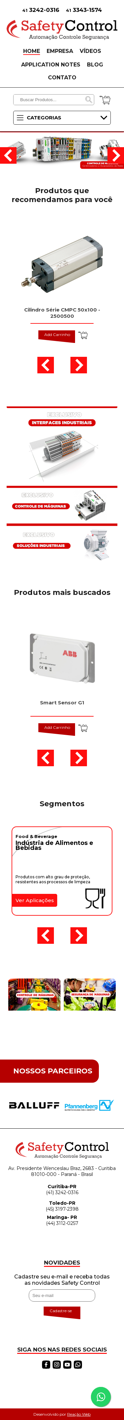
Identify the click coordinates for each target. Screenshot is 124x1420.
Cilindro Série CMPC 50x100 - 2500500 (62, 313)
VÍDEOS (90, 51)
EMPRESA (60, 51)
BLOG (95, 65)
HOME (31, 51)
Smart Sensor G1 (62, 702)
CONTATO (62, 77)
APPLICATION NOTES (50, 65)
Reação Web (79, 1414)
